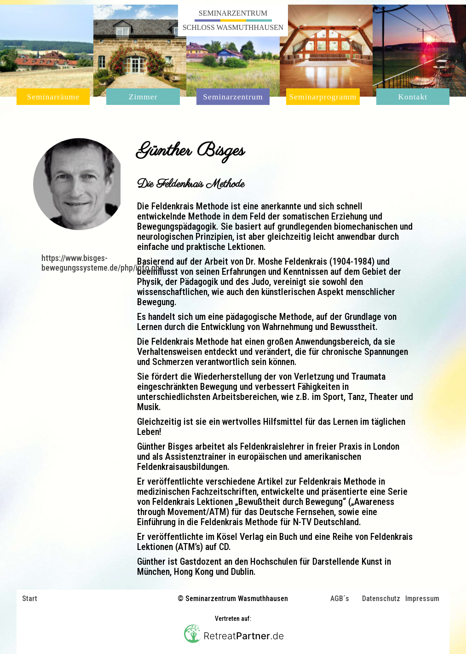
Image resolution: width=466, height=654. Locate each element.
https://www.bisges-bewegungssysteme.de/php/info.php (102, 262)
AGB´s (339, 599)
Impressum (422, 599)
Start (29, 598)
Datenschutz (381, 599)
